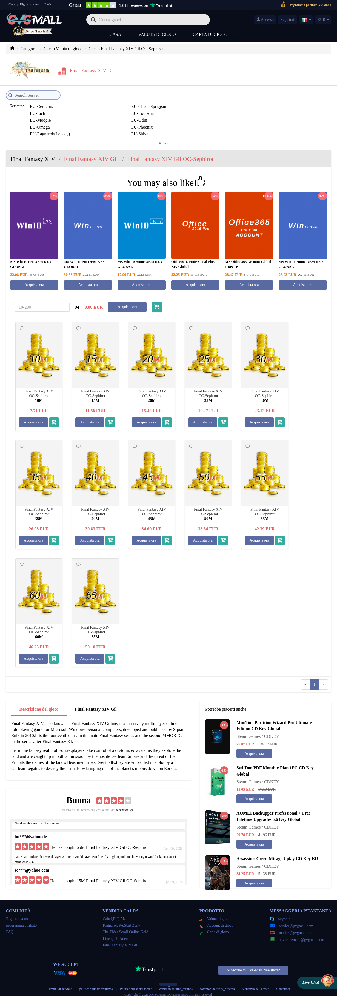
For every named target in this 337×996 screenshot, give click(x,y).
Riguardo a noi (29, 4)
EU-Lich (160, 102)
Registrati (287, 20)
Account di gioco (216, 921)
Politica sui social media (136, 985)
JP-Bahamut (101, 130)
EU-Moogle (39, 109)
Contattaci (283, 985)
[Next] (323, 681)
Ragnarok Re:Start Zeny (121, 922)
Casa (11, 4)
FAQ (47, 4)
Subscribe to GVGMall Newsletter (253, 966)
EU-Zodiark (225, 116)
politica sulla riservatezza (96, 985)
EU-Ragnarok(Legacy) (49, 116)
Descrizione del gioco (38, 705)
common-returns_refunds (176, 985)
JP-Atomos (38, 130)
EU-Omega (163, 109)
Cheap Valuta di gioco (63, 48)
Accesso (265, 19)
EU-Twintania (165, 116)
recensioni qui (125, 806)
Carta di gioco (210, 34)
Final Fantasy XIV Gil (95, 705)
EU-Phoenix (225, 109)
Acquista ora (34, 281)
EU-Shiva (99, 116)
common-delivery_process (217, 985)
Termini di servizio (59, 985)
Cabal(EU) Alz (114, 915)
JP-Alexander (103, 123)
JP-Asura (223, 123)
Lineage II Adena (116, 935)
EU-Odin (99, 109)
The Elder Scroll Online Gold (125, 928)
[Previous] (305, 681)
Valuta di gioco (157, 34)
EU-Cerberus (40, 102)
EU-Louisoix (226, 102)
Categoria (29, 48)
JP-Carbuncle (226, 130)
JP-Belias (161, 130)
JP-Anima (161, 123)
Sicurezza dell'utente (255, 985)
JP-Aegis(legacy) (44, 123)
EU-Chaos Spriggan (108, 102)
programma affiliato (21, 922)
